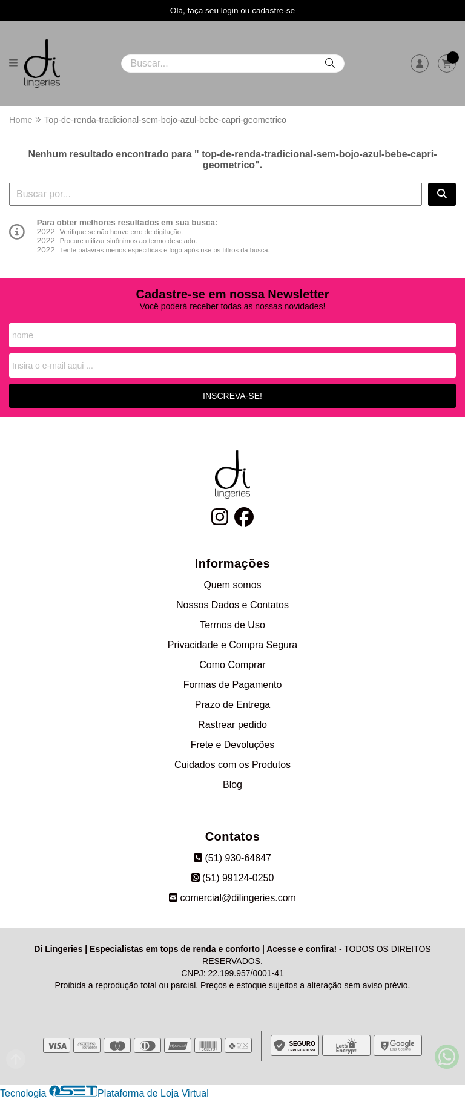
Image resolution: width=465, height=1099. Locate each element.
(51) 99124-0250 (232, 878)
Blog (232, 784)
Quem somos (232, 585)
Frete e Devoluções (233, 745)
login (231, 10)
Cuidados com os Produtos (232, 764)
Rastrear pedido (232, 725)
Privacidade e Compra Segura (232, 645)
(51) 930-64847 (232, 858)
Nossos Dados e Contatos (232, 605)
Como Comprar (232, 665)
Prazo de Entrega (233, 705)
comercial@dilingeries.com (232, 898)
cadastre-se (273, 10)
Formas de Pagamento (232, 685)
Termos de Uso (232, 625)
